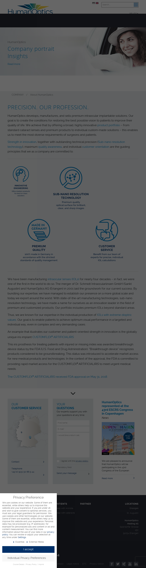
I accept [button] (28, 549)
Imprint (41, 564)
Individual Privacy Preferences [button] (27, 557)
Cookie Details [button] (19, 564)
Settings (22, 537)
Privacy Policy (31, 564)
